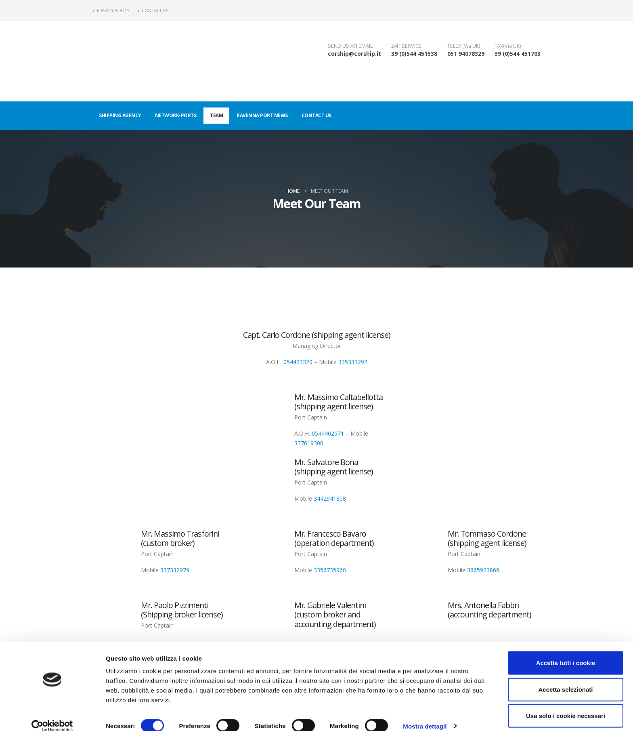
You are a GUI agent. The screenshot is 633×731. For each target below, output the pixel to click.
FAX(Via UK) (508, 45)
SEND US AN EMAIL (350, 45)
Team (216, 115)
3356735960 (330, 570)
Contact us (316, 115)
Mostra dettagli (424, 715)
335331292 (352, 362)
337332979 (174, 570)
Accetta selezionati (565, 678)
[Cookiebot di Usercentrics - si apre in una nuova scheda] (52, 715)
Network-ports (176, 115)
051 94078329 (465, 53)
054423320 (297, 362)
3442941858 (330, 498)
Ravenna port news (262, 115)
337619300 (308, 443)
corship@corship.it (354, 53)
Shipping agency (120, 115)
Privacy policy (111, 10)
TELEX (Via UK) (463, 45)
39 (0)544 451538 (414, 53)
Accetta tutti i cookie (565, 651)
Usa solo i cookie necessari (565, 704)
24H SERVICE (406, 45)
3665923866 (483, 570)
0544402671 (328, 433)
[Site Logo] (112, 61)
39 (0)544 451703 (518, 53)
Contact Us (153, 10)
